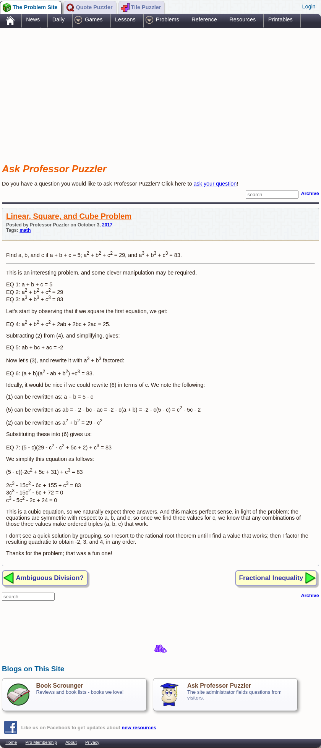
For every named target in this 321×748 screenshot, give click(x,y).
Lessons (125, 19)
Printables (280, 19)
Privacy (92, 742)
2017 (107, 225)
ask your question (215, 184)
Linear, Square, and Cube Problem (68, 216)
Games (93, 19)
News (33, 19)
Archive (310, 193)
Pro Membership (41, 742)
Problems (167, 19)
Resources (242, 19)
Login (308, 6)
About (70, 742)
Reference (204, 19)
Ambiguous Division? (50, 578)
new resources (139, 727)
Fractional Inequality (271, 578)
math (25, 230)
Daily (58, 19)
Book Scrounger (59, 685)
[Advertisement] (141, 89)
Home (11, 742)
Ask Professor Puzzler (219, 685)
